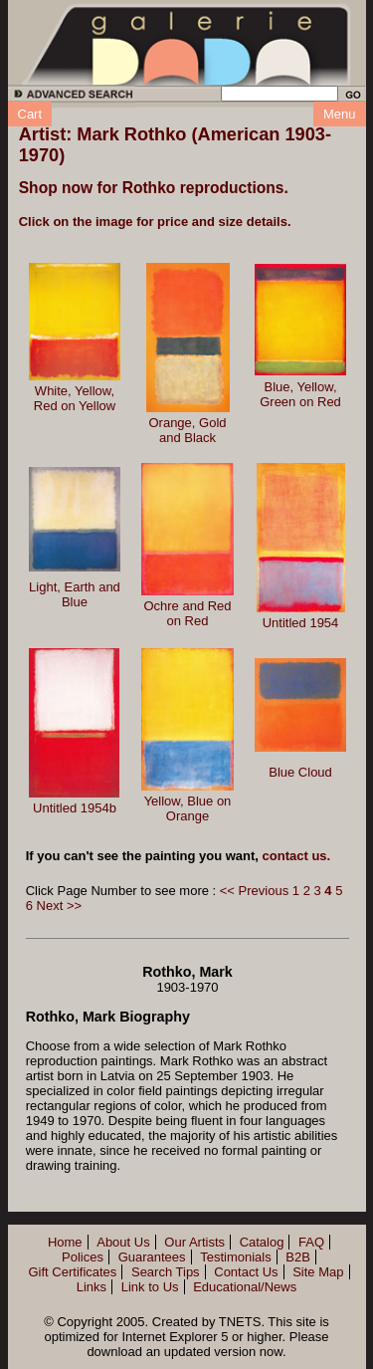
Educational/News (244, 1286)
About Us (122, 1242)
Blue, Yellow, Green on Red (300, 394)
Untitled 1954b (74, 807)
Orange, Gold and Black (187, 430)
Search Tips (165, 1271)
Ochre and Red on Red (187, 613)
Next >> (60, 905)
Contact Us (246, 1271)
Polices (82, 1257)
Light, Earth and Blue (74, 594)
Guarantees (152, 1257)
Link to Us (150, 1286)
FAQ (311, 1242)
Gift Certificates (72, 1271)
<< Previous (254, 890)
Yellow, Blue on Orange (188, 808)
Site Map (317, 1271)
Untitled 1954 (301, 622)
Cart (30, 114)
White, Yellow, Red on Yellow (74, 398)
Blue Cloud (300, 772)
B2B (297, 1257)
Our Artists (194, 1242)
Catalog (262, 1242)
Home (65, 1242)
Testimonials (236, 1257)
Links (91, 1286)
